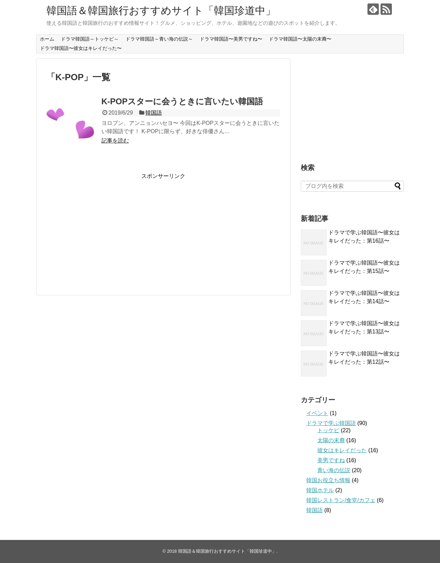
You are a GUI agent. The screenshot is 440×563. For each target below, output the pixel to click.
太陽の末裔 (331, 440)
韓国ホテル (320, 490)
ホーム (47, 39)
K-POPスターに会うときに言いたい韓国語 (182, 101)
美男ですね (331, 460)
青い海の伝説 (333, 470)
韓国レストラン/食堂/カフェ (340, 500)
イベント (317, 413)
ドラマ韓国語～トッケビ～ (90, 39)
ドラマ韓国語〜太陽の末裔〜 (300, 39)
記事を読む (115, 141)
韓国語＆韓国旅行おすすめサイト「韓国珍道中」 (161, 10)
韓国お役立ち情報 (328, 480)
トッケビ (328, 430)
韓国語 (153, 113)
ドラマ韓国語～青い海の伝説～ (159, 39)
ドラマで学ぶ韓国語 (331, 423)
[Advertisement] (104, 228)
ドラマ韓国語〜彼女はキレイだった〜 (81, 48)
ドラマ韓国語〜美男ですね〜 (231, 39)
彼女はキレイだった (342, 450)
